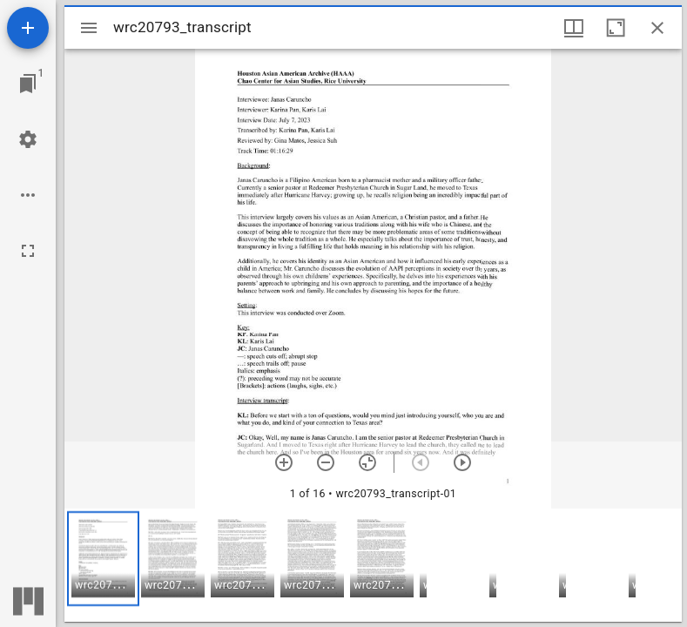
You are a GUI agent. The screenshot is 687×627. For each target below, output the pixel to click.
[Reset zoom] (367, 462)
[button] (103, 559)
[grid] (373, 565)
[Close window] (657, 28)
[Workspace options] (28, 195)
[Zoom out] (326, 462)
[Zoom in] (284, 462)
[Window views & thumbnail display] (574, 28)
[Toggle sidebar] (89, 28)
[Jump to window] (28, 83)
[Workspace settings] (28, 139)
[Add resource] (28, 28)
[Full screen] (28, 251)
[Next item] (462, 462)
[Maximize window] (615, 28)
